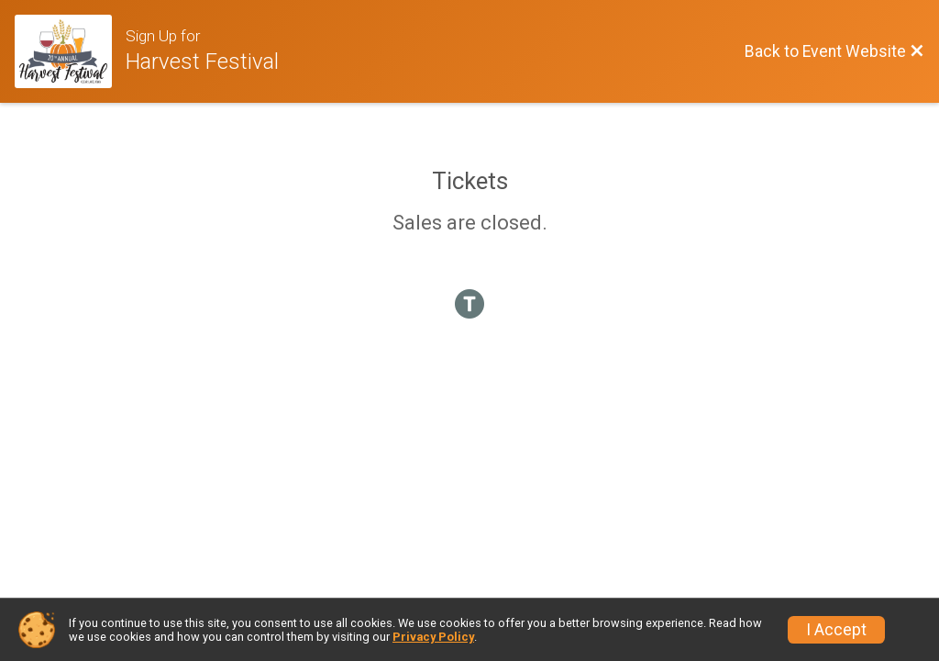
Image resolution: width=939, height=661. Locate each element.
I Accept (836, 630)
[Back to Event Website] (834, 51)
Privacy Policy (433, 637)
